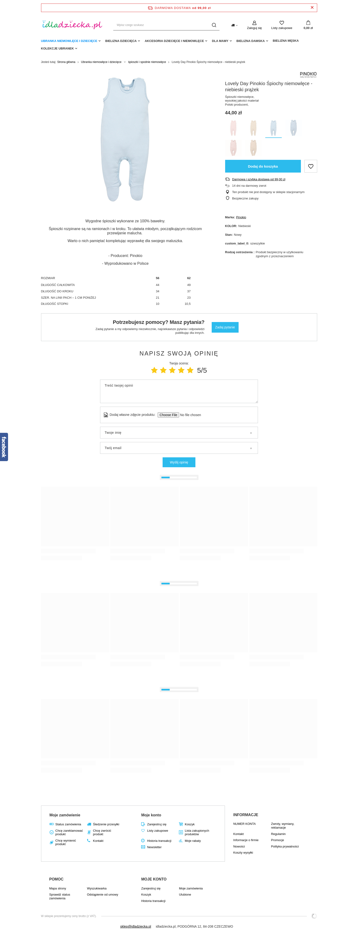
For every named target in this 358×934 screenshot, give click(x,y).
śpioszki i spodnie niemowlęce (147, 62)
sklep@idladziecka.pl (135, 926)
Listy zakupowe (281, 28)
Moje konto (151, 815)
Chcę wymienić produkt (65, 842)
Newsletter (154, 847)
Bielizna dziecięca (121, 41)
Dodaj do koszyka (263, 166)
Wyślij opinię (179, 462)
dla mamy (220, 41)
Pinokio (241, 217)
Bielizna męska (286, 40)
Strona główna (66, 62)
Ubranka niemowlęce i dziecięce (69, 41)
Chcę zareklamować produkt (69, 832)
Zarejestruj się (156, 824)
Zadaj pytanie (225, 327)
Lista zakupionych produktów (197, 832)
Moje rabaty (193, 841)
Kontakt (98, 841)
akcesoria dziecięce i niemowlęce (174, 41)
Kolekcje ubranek (57, 48)
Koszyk (190, 824)
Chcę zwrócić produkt (102, 832)
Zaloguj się (254, 28)
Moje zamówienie (65, 815)
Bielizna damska (250, 41)
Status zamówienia (68, 824)
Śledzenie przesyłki (106, 824)
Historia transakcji (159, 841)
